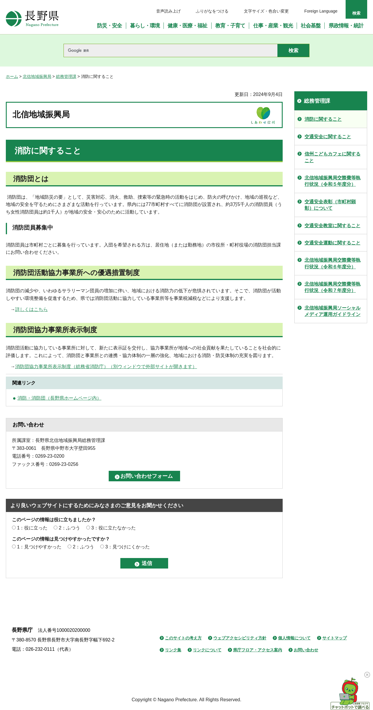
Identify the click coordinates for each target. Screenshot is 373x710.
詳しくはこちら (31, 309)
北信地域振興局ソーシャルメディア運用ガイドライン (332, 311)
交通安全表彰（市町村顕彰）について (330, 205)
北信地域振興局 (37, 76)
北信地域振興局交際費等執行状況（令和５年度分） (332, 181)
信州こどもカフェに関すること (332, 157)
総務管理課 (66, 76)
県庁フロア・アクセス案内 (257, 650)
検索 (356, 13)
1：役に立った (32, 527)
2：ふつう (69, 527)
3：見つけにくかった (127, 546)
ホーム (12, 76)
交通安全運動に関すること (332, 242)
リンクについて (207, 650)
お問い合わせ (306, 650)
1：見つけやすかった (39, 546)
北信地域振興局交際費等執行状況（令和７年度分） (332, 287)
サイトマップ (334, 638)
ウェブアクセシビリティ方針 (239, 638)
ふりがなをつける (212, 11)
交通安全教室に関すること (332, 225)
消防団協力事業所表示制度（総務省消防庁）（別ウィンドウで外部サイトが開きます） (106, 366)
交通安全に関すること (328, 136)
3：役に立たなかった (113, 527)
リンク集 (173, 650)
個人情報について (294, 638)
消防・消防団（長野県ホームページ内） (59, 398)
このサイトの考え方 (183, 638)
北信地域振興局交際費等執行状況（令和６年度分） (332, 263)
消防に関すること (323, 119)
